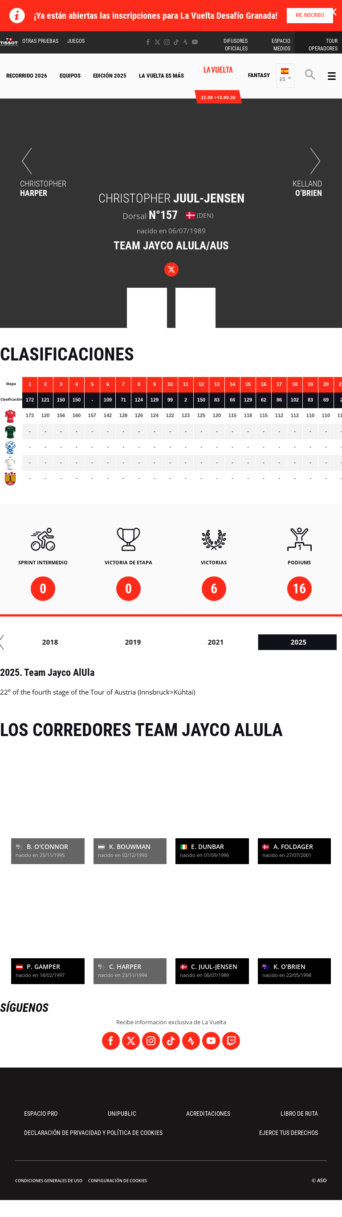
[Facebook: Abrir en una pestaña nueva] (148, 42)
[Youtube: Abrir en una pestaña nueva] (195, 42)
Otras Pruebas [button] (40, 41)
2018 (273, 641)
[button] (285, 75)
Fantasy (259, 75)
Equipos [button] (70, 75)
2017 (191, 641)
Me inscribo (310, 15)
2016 (108, 641)
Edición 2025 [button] (109, 75)
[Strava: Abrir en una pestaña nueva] (185, 42)
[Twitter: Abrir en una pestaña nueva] (157, 42)
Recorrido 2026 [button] (26, 75)
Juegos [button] (76, 41)
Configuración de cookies (117, 1181)
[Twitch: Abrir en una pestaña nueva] (231, 1041)
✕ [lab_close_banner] (333, 11)
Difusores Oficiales (236, 45)
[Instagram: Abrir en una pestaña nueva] (166, 42)
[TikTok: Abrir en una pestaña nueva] (176, 42)
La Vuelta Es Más (161, 75)
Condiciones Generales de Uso (48, 1181)
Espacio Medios (281, 45)
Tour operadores (323, 45)
